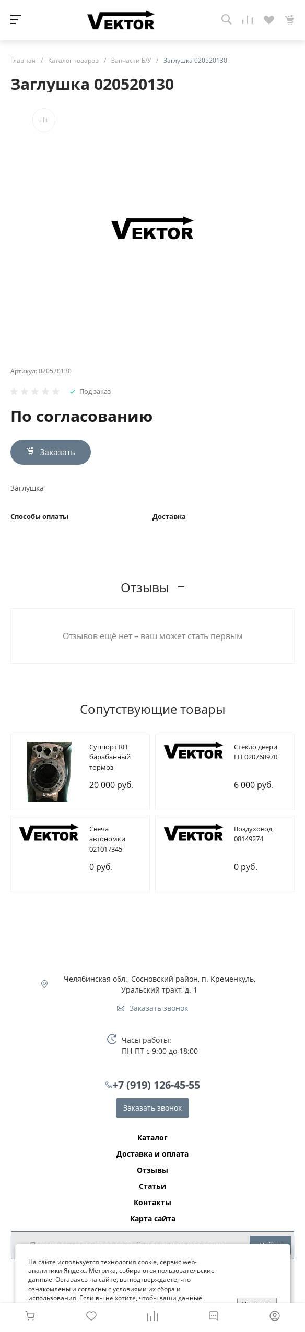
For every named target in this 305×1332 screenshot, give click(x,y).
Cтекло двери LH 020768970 (255, 752)
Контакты (152, 1202)
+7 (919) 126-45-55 (156, 1085)
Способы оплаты (39, 517)
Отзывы (152, 1170)
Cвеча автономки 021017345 (107, 839)
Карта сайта (152, 1219)
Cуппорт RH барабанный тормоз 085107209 (110, 762)
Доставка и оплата (152, 1154)
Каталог (152, 1138)
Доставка (169, 517)
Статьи (152, 1186)
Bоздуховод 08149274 (253, 834)
